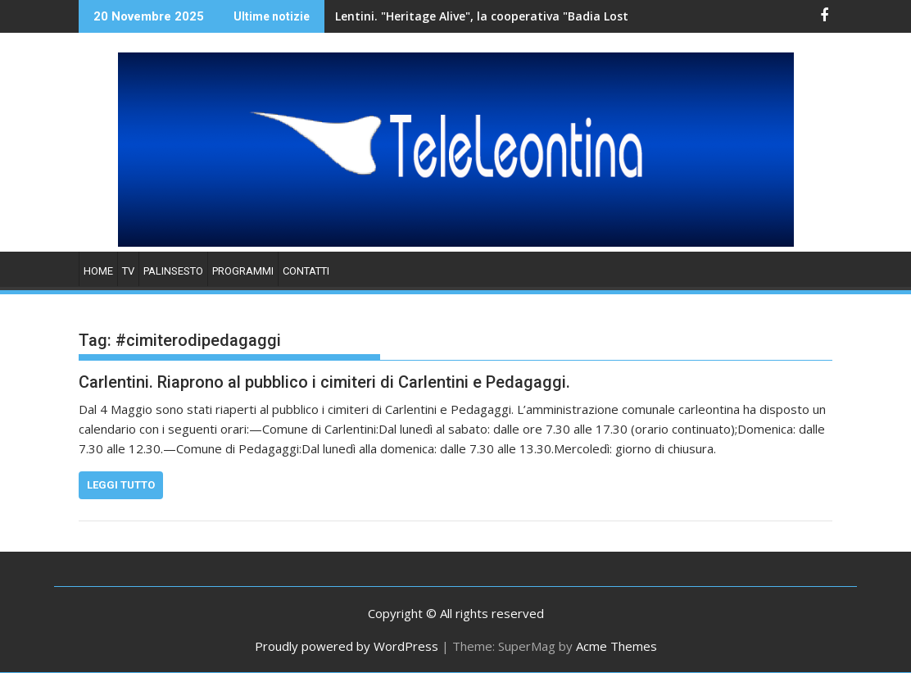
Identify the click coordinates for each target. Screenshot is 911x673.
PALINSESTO (173, 271)
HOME (98, 271)
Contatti (306, 271)
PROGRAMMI (243, 271)
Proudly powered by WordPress (346, 646)
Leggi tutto (121, 485)
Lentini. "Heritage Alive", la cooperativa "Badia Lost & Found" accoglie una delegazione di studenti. (540, 16)
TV (128, 271)
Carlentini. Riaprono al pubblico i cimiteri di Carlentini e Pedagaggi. (324, 382)
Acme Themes (616, 646)
